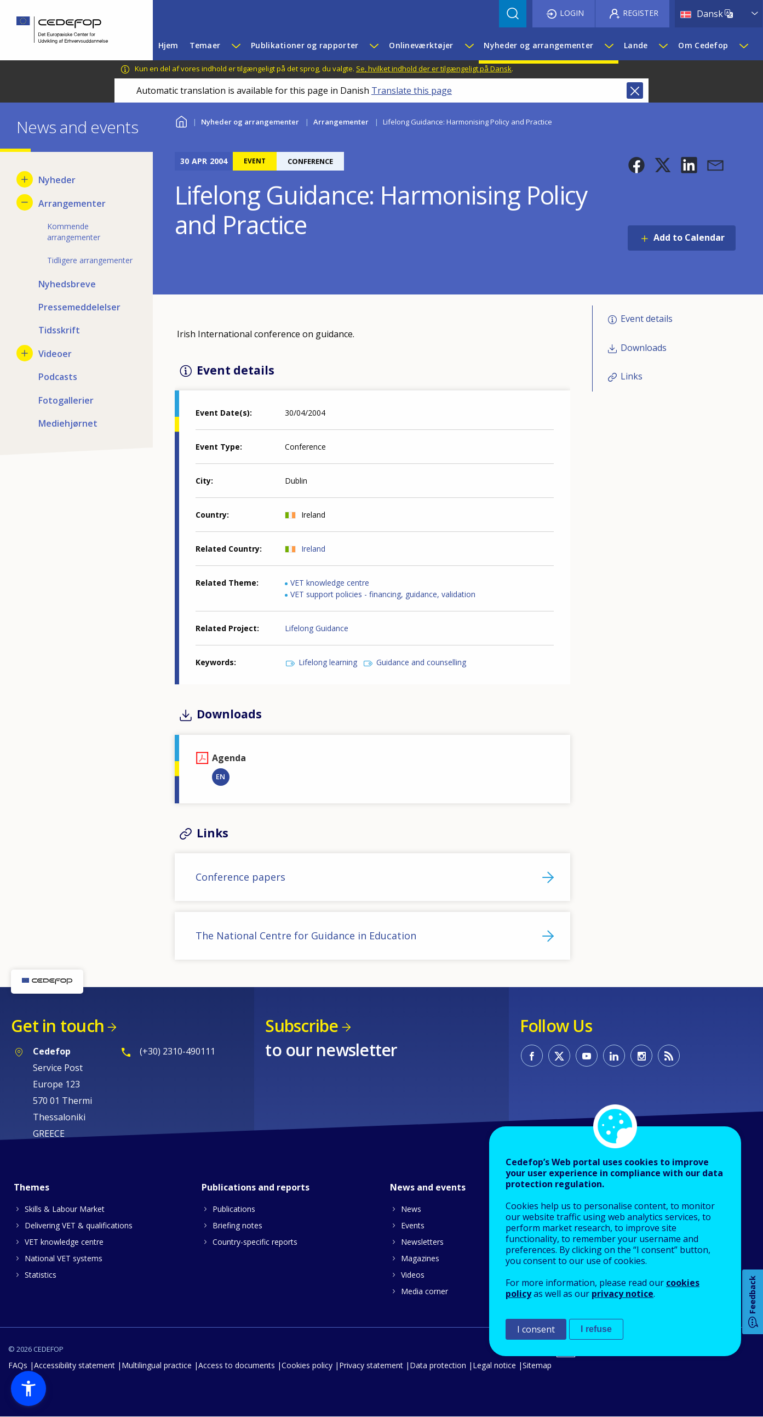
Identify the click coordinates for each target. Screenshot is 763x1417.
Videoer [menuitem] (55, 354)
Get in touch (57, 1025)
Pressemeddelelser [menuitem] (79, 307)
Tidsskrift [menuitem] (59, 330)
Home (181, 120)
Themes (31, 1187)
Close (635, 90)
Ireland (313, 548)
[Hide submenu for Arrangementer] (24, 202)
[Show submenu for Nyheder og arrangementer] (608, 45)
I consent (536, 1329)
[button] (636, 165)
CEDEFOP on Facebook (532, 1056)
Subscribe (301, 1025)
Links (631, 376)
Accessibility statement (74, 1365)
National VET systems (63, 1258)
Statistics (40, 1274)
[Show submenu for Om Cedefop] (743, 45)
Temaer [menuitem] (205, 45)
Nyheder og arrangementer (250, 122)
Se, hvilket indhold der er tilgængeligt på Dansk (434, 68)
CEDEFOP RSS (669, 1056)
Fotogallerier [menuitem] (66, 400)
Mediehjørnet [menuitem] (67, 423)
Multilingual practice (157, 1365)
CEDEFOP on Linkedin (614, 1056)
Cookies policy (307, 1365)
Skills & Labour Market (65, 1209)
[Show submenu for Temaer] (235, 45)
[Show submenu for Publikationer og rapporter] (373, 45)
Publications (234, 1209)
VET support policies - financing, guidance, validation (382, 594)
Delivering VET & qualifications (79, 1225)
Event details (647, 319)
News (411, 1209)
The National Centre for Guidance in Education (306, 935)
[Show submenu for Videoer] (24, 353)
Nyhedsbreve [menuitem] (67, 284)
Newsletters (422, 1242)
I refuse (596, 1329)
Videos (412, 1274)
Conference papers (240, 876)
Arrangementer (341, 122)
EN (220, 776)
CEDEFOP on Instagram (641, 1056)
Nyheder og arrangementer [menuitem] (538, 45)
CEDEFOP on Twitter (559, 1056)
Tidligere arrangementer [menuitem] (90, 260)
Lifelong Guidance (316, 628)
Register (640, 13)
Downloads (644, 348)
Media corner (424, 1291)
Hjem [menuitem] (168, 45)
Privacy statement (371, 1365)
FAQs (17, 1365)
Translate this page (411, 90)
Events (412, 1225)
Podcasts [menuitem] (57, 377)
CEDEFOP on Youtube (587, 1056)
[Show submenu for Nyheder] (24, 179)
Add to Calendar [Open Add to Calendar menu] (689, 237)
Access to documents (236, 1365)
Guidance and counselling (421, 662)
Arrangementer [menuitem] (72, 203)
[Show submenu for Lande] (663, 45)
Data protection (438, 1365)
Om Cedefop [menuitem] (703, 45)
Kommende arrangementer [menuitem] (73, 231)
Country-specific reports (255, 1242)
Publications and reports (255, 1187)
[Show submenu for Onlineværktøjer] (469, 45)
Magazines (420, 1258)
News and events (428, 1187)
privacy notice (622, 1294)
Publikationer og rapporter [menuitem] (304, 45)
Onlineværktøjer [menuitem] (421, 45)
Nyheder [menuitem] (57, 180)
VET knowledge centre (329, 582)
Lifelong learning (328, 662)
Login (572, 13)
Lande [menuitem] (635, 45)
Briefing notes (237, 1225)
